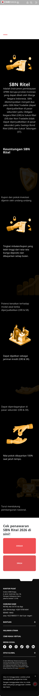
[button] (31, 2)
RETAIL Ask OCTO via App (13, 606)
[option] (19, 19)
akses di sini (22, 668)
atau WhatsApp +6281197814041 (16, 609)
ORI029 (19, 546)
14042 (11, 612)
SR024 (19, 563)
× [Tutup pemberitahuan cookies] (35, 676)
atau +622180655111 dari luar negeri (17, 616)
